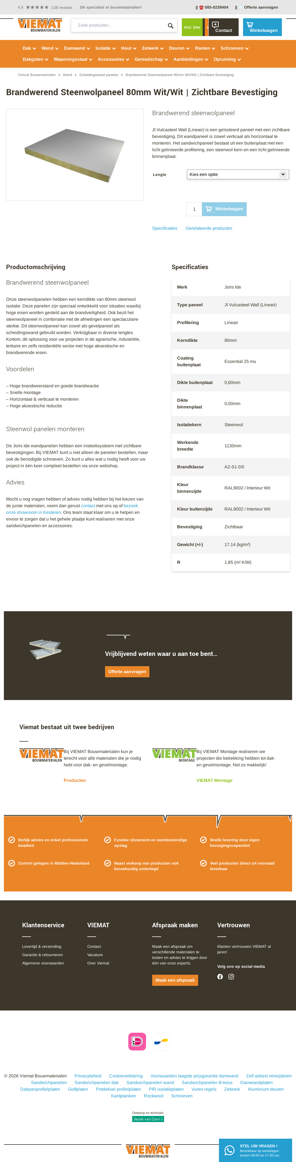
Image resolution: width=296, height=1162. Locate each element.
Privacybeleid (88, 1075)
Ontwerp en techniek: (148, 1116)
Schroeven (235, 48)
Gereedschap (152, 59)
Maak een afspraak (175, 980)
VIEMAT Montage (215, 780)
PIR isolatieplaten (166, 1089)
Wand (50, 48)
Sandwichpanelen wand (150, 1082)
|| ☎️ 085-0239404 (212, 7)
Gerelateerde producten (209, 228)
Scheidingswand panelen (98, 75)
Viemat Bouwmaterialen (37, 75)
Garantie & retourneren (42, 955)
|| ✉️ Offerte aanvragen (256, 7)
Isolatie (106, 48)
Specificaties (164, 228)
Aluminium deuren (266, 1089)
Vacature (95, 955)
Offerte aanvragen (127, 671)
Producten (75, 780)
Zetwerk (153, 48)
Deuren (179, 48)
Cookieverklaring (126, 1075)
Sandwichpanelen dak (97, 1082)
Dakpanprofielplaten (40, 1089)
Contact (94, 946)
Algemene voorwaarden (43, 963)
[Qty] (194, 209)
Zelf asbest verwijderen (269, 1075)
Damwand (77, 48)
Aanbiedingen (191, 59)
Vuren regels (204, 1089)
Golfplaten (78, 1089)
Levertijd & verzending (41, 946)
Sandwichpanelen (49, 1082)
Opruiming (227, 59)
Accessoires (114, 59)
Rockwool (154, 1095)
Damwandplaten (256, 1082)
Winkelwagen (224, 209)
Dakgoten (36, 59)
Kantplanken (123, 1095)
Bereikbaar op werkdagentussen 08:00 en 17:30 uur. (260, 1150)
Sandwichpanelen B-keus (207, 1082)
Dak (30, 48)
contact (88, 505)
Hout (129, 48)
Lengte (159, 174)
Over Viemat (98, 963)
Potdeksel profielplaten (118, 1089)
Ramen (205, 48)
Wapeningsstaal (73, 59)
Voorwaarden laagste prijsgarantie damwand (194, 1075)
